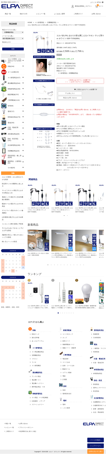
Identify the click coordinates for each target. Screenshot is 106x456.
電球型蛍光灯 (67, 393)
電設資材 (65, 359)
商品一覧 (8, 14)
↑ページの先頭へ (95, 440)
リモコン (35, 359)
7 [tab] (67, 265)
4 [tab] (58, 265)
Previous (31, 198)
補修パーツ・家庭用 (69, 348)
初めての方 (23, 14)
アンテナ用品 (36, 376)
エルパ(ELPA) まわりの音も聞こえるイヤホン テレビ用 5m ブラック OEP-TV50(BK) (85, 210)
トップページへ (95, 446)
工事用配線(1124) (14, 100)
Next (100, 198)
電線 (64, 376)
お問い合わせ (96, 14)
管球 (64, 390)
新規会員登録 (79, 6)
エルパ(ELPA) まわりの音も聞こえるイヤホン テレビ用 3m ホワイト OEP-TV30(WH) (62, 210)
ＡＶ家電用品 (39, 22)
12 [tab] (84, 265)
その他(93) (11, 168)
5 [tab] (61, 265)
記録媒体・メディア (38, 401)
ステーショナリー (38, 404)
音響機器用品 (51, 22)
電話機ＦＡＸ (36, 380)
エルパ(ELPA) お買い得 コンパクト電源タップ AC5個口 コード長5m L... (62, 307)
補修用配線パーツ (68, 344)
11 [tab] (80, 265)
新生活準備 (35, 337)
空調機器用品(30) (13, 151)
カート (101, 6)
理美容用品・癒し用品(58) (14, 156)
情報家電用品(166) (14, 89)
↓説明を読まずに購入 (95, 451)
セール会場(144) (13, 72)
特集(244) (11, 66)
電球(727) (11, 111)
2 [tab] (67, 215)
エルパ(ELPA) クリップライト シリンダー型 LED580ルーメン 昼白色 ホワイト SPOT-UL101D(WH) (85, 255)
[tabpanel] (38, 198)
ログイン (89, 6)
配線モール (66, 369)
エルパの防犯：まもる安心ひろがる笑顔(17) (14, 60)
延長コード (66, 341)
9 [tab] (74, 265)
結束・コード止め (68, 365)
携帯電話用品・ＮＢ (38, 387)
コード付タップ (68, 334)
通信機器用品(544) (14, 83)
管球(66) (10, 106)
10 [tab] (77, 265)
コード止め (66, 362)
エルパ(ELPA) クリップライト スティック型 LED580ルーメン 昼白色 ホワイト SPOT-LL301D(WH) (62, 255)
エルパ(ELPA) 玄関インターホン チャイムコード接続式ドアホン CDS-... (38, 307)
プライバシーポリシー (26, 427)
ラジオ (34, 362)
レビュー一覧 (40, 14)
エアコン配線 (67, 372)
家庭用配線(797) (13, 94)
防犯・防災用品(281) (13, 139)
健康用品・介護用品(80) (14, 162)
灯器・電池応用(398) (13, 128)
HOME (30, 22)
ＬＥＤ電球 (66, 408)
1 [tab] (64, 215)
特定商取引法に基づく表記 (27, 431)
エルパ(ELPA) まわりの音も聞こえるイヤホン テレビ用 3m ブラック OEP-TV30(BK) (38, 210)
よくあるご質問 (59, 14)
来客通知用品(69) (13, 134)
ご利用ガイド (78, 14)
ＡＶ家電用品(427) (14, 77)
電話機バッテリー (38, 383)
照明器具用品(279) (14, 117)
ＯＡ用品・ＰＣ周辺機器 (40, 397)
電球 (64, 404)
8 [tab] (71, 265)
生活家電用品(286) (14, 145)
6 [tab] (64, 265)
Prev (31, 294)
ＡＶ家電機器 (36, 365)
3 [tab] (54, 265)
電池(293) (11, 123)
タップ (65, 337)
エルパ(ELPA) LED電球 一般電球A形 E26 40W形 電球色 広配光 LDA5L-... (85, 307)
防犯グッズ (35, 334)
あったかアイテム (38, 341)
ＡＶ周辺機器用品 (38, 352)
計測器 (65, 379)
